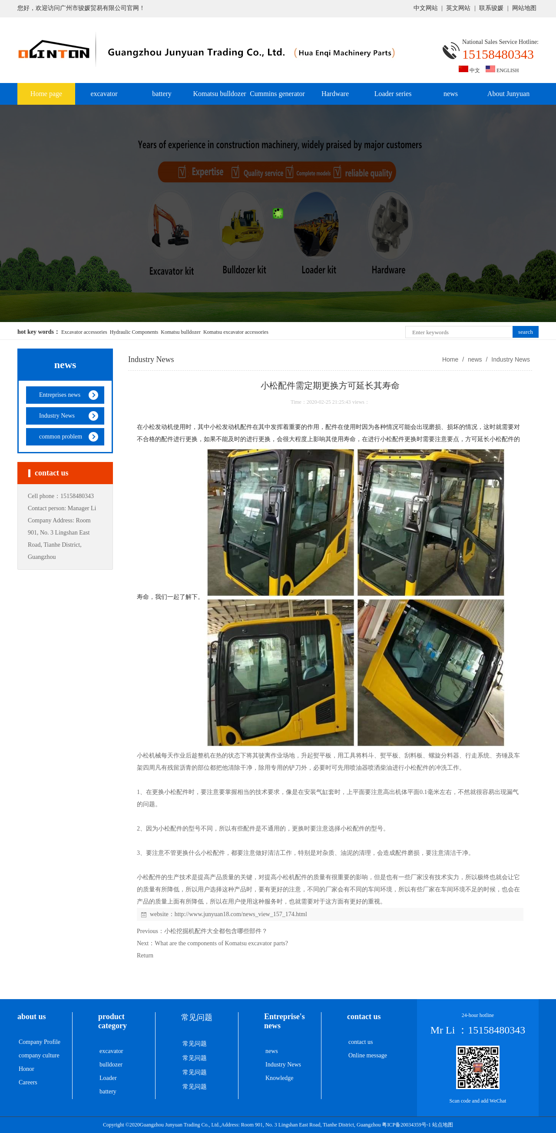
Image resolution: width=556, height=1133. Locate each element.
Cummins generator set (277, 97)
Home (450, 359)
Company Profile (39, 1042)
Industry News (510, 359)
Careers (28, 1082)
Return (145, 955)
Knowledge (279, 1078)
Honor (26, 1069)
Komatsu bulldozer (219, 93)
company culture (39, 1055)
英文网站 (458, 8)
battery (161, 93)
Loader (108, 1078)
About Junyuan (508, 93)
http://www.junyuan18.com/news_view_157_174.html (241, 914)
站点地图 (442, 1125)
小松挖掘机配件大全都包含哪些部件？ (216, 931)
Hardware (335, 93)
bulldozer (110, 1064)
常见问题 (194, 1043)
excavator (103, 93)
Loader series (393, 93)
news (450, 93)
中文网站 (426, 8)
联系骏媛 (491, 8)
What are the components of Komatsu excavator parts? (221, 943)
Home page (46, 93)
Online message (367, 1055)
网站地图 (524, 8)
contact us (360, 1042)
